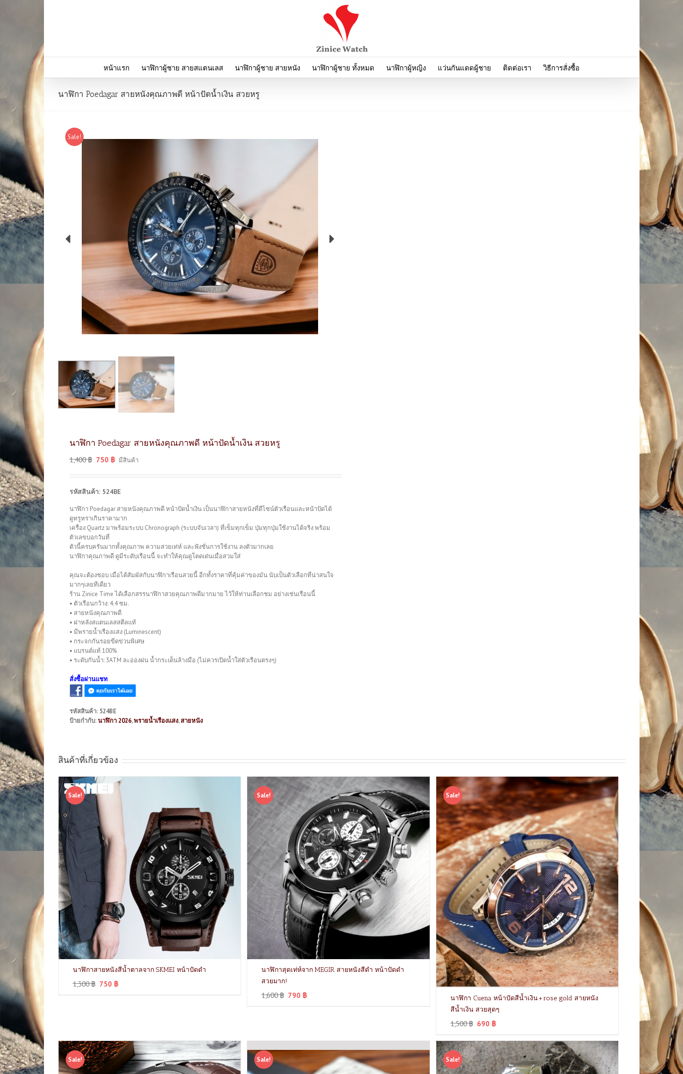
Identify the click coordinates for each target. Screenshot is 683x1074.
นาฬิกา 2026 (114, 721)
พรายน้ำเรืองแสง (156, 721)
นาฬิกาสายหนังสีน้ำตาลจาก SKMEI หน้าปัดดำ (139, 970)
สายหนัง (192, 721)
